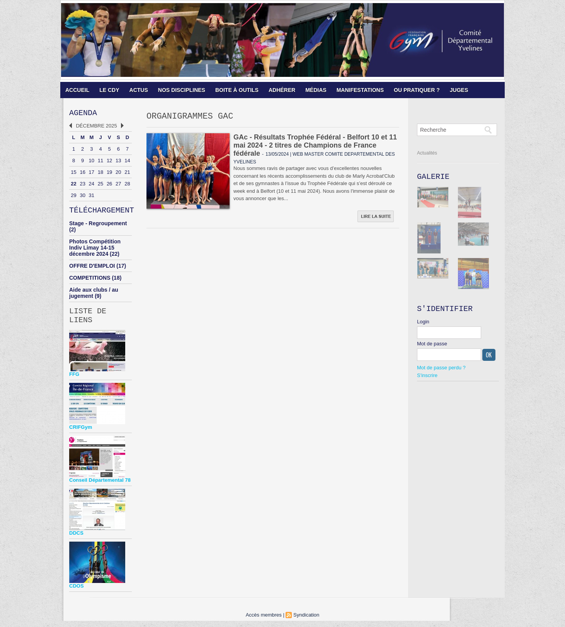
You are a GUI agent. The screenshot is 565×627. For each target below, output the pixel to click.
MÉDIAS (315, 90)
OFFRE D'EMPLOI (92, 269)
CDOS (76, 592)
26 (109, 185)
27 (118, 185)
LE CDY (109, 90)
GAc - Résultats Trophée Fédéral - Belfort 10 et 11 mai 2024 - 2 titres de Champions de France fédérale (315, 147)
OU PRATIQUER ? (417, 90)
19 (109, 174)
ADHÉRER (282, 90)
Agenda (83, 114)
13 (118, 162)
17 (91, 174)
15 (73, 174)
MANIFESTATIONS (360, 90)
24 (91, 185)
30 (82, 197)
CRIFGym (80, 433)
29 (73, 197)
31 (91, 197)
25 (100, 185)
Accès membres (264, 621)
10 (91, 162)
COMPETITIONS (90, 281)
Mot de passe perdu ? (441, 371)
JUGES (459, 90)
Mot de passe (432, 347)
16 (82, 174)
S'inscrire (427, 378)
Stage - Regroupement (98, 226)
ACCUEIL (77, 90)
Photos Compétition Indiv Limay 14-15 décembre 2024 (95, 250)
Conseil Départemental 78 (100, 486)
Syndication (306, 621)
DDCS (76, 539)
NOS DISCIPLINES (181, 90)
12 (109, 162)
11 (100, 162)
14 (127, 162)
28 (127, 185)
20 (118, 174)
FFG (74, 380)
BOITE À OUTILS (237, 90)
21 (127, 174)
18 (100, 174)
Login (423, 325)
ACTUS (138, 90)
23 (82, 185)
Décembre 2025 (96, 127)
